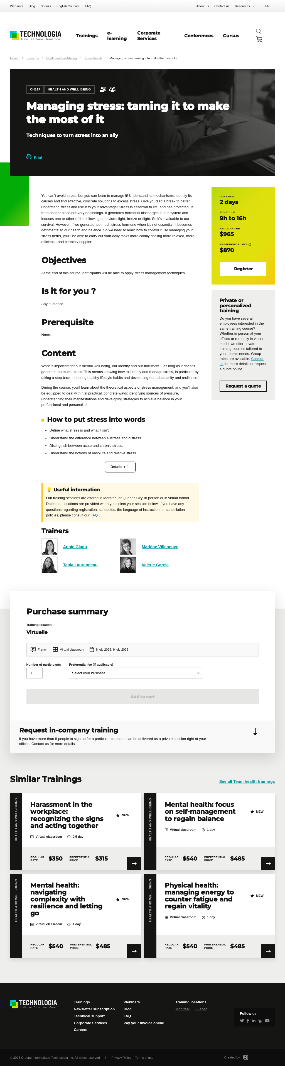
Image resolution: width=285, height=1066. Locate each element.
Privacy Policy (121, 1057)
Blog (32, 6)
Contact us (221, 6)
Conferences (198, 35)
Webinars (16, 6)
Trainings (87, 35)
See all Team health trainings (247, 781)
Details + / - (120, 467)
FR (267, 6)
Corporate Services (148, 35)
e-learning (117, 35)
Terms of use (144, 1057)
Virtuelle (37, 632)
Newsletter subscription (94, 1009)
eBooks (46, 6)
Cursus (231, 35)
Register (243, 268)
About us (202, 6)
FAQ (88, 6)
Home (14, 58)
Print (34, 157)
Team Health (93, 58)
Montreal (182, 1009)
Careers (80, 1030)
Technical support (89, 1016)
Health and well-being (61, 58)
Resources (242, 6)
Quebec (201, 1009)
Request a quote (243, 386)
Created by (242, 1057)
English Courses (68, 6)
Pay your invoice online (144, 1023)
